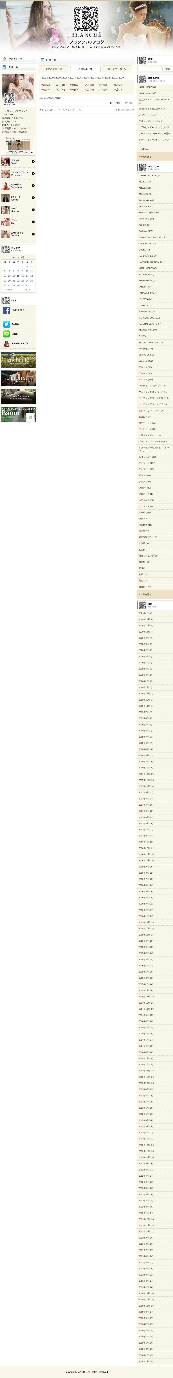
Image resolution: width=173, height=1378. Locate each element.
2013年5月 (144, 1114)
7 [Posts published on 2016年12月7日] (13, 271)
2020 (51, 77)
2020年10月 (144, 632)
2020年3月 (144, 675)
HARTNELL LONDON (149, 262)
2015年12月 (144, 922)
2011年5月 (144, 1262)
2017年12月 (144, 774)
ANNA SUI (143, 194)
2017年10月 (144, 786)
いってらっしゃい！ (148, 115)
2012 (107, 77)
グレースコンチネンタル (151, 441)
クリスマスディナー (148, 435)
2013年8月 (144, 1095)
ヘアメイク (144, 500)
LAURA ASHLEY (146, 293)
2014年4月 (144, 1046)
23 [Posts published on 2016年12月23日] (22, 280)
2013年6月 (144, 1108)
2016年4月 (144, 898)
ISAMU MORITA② (147, 93)
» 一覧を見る (145, 157)
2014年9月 (144, 1015)
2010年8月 (144, 1318)
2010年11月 (144, 1299)
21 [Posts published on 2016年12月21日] (13, 280)
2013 (100, 77)
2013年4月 (144, 1120)
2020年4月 (144, 669)
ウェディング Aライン (149, 386)
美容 (141, 580)
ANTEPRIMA (145, 200)
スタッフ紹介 (145, 457)
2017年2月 (144, 836)
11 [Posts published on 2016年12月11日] (31, 271)
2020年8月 (144, 644)
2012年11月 (144, 1151)
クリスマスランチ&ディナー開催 (154, 133)
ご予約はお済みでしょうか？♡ (154, 127)
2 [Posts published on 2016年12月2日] (22, 266)
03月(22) (74, 84)
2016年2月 (144, 910)
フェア (142, 482)
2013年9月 (144, 1089)
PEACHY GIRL (146, 330)
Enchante (143, 231)
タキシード (144, 463)
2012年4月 (144, 1194)
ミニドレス (144, 506)
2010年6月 (144, 1330)
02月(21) (60, 84)
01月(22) (45, 84)
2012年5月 (144, 1188)
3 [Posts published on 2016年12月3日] (27, 266)
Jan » (27, 289)
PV (140, 336)
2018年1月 (144, 768)
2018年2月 (144, 761)
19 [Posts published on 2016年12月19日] (5, 280)
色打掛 (142, 587)
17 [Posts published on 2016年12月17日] (27, 275)
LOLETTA (143, 299)
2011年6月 (144, 1256)
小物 (141, 519)
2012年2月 (144, 1207)
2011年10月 (144, 1231)
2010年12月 (144, 1293)
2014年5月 (144, 1040)
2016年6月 (144, 885)
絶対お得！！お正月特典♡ (152, 109)
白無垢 (142, 562)
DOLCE (142, 225)
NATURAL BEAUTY (148, 324)
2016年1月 (144, 916)
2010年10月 (144, 1306)
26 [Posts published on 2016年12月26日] (5, 285)
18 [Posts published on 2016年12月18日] (31, 275)
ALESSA (143, 188)
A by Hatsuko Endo (147, 175)
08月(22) (60, 89)
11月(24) (103, 89)
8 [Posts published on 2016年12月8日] (18, 271)
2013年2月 (144, 1132)
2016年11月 (144, 854)
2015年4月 (144, 972)
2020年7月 (144, 650)
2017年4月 (144, 823)
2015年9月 (144, 941)
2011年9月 (144, 1238)
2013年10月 (144, 1083)
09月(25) (74, 89)
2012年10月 (144, 1157)
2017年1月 (144, 842)
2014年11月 (144, 1003)
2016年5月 (144, 891)
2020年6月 (144, 656)
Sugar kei (143, 361)
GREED (142, 250)
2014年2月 (144, 1058)
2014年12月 (144, 996)
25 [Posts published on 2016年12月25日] (31, 280)
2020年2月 (144, 681)
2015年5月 (144, 966)
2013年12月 (144, 1071)
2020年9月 (144, 638)
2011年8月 (144, 1244)
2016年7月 (144, 879)
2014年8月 (144, 1021)
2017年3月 (144, 829)
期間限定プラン (146, 537)
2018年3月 (144, 755)
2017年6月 (144, 811)
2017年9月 (144, 792)
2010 (121, 77)
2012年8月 (144, 1170)
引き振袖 (143, 525)
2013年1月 (144, 1139)
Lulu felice (143, 305)
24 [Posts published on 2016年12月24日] (27, 280)
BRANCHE (144, 206)
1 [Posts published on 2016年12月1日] (18, 266)
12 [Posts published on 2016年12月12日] (5, 275)
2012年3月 (144, 1201)
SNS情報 (143, 349)
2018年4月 (144, 749)
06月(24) (118, 84)
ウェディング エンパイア (151, 392)
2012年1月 (144, 1213)
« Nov (9, 289)
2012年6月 (144, 1182)
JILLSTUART (145, 274)
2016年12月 (144, 848)
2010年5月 (144, 1337)
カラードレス (145, 423)
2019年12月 (144, 693)
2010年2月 (144, 1355)
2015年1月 (144, 990)
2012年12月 (144, 1145)
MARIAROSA (145, 311)
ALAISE (142, 182)
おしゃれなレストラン (149, 410)
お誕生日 (143, 417)
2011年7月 (144, 1250)
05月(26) (103, 84)
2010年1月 (144, 1361)
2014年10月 (144, 1009)
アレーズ (143, 367)
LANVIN (142, 287)
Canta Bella (144, 219)
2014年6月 (144, 1034)
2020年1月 (144, 687)
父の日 (142, 550)
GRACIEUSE (145, 243)
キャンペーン (145, 429)
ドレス (142, 475)
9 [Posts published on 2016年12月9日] (22, 271)
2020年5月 (144, 663)
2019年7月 (144, 712)
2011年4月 (144, 1269)
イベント (143, 379)
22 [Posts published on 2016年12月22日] (18, 280)
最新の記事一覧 (54, 68)
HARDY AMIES (146, 256)
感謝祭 (142, 531)
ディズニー (144, 469)
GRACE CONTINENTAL (150, 237)
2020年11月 (144, 625)
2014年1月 (144, 1064)
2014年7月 (144, 1027)
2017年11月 (144, 780)
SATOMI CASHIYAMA (149, 342)
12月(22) (118, 89)
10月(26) (89, 89)
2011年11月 (144, 1225)
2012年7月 (144, 1176)
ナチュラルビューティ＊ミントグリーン (60, 110)
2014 (93, 77)
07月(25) (45, 89)
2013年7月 (144, 1102)
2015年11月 (144, 928)
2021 (43, 77)
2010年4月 (144, 1343)
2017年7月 (144, 805)
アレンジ (143, 373)
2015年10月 (144, 935)
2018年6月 (144, 743)
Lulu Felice (144, 149)
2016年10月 (144, 860)
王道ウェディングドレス (151, 121)
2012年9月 (144, 1163)
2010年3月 (144, 1349)
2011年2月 (144, 1281)
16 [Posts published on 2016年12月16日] (22, 275)
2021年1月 (144, 613)
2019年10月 (144, 706)
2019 (58, 77)
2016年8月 (144, 873)
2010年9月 (144, 1312)
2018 (65, 77)
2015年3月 (144, 978)
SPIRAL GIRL (145, 355)
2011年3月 (144, 1275)
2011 (114, 77)
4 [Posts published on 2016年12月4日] (31, 266)
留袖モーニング (146, 556)
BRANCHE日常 (146, 213)
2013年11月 (144, 1077)
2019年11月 (144, 700)
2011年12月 (144, 1219)
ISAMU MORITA (146, 268)
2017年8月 (144, 799)
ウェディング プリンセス (151, 398)
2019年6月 (144, 718)
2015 (86, 77)
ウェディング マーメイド (151, 404)
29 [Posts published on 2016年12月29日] (18, 285)
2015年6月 (144, 959)
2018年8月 (144, 731)
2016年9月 (144, 867)
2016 (79, 77)
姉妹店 (142, 512)
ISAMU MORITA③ (147, 87)
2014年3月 (144, 1052)
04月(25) (89, 84)
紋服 (141, 574)
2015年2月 (144, 984)
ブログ (142, 488)
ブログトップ (18, 59)
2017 (72, 77)
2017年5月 (144, 817)
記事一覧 (18, 67)
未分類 (142, 543)
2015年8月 (144, 947)
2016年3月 (144, 904)
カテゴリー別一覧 (117, 68)
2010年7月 (144, 1324)
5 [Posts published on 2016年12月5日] (4, 271)
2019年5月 (144, 724)
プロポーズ (144, 494)
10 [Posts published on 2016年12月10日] (27, 271)
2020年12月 (144, 619)
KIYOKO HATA (145, 281)
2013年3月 (144, 1126)
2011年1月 (144, 1287)
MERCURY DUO (146, 318)
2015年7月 (144, 953)
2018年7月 (144, 737)
